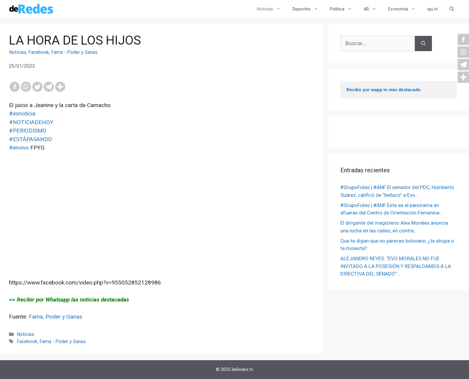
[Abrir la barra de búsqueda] (452, 9)
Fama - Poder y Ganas (74, 52)
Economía (404, 9)
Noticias (272, 9)
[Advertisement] (161, 219)
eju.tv (432, 9)
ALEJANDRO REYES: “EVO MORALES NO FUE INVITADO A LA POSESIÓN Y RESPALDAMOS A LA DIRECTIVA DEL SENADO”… (395, 266)
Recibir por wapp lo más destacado (383, 89)
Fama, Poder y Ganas (55, 316)
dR (373, 9)
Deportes (308, 9)
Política (344, 9)
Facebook (38, 52)
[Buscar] (423, 43)
